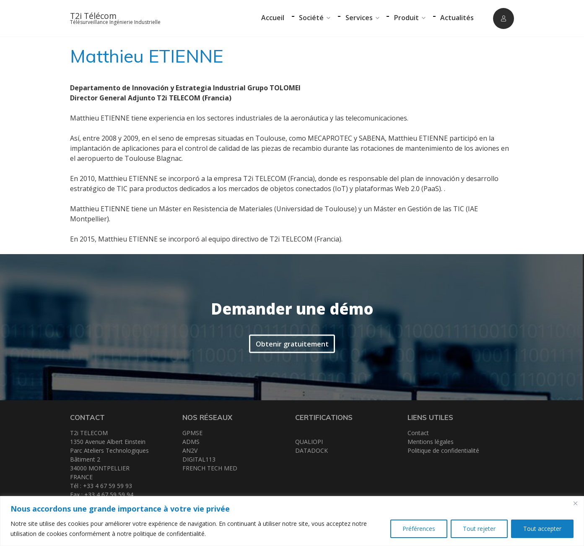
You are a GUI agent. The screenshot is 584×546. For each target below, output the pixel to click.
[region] (292, 521)
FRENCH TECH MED (209, 468)
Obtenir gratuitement (292, 342)
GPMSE (192, 433)
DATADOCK (311, 450)
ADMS (191, 442)
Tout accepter (542, 529)
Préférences (418, 529)
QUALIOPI (309, 442)
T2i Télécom (93, 15)
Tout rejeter (479, 529)
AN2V (189, 450)
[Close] (575, 503)
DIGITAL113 (198, 459)
